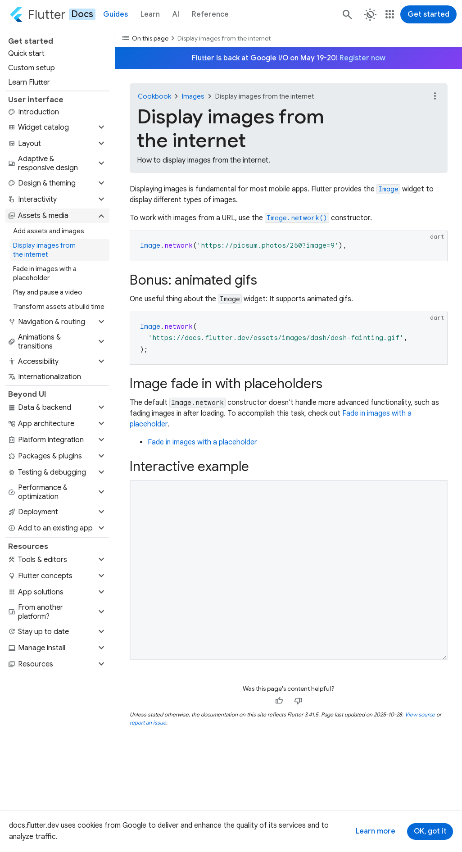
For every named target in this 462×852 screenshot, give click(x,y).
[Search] (346, 14)
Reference (210, 14)
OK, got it (430, 831)
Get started (428, 14)
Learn (150, 14)
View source (420, 714)
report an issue (148, 722)
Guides (115, 14)
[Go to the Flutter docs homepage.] (52, 14)
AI (175, 14)
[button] (57, 127)
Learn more (375, 831)
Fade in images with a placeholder (202, 442)
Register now (362, 58)
